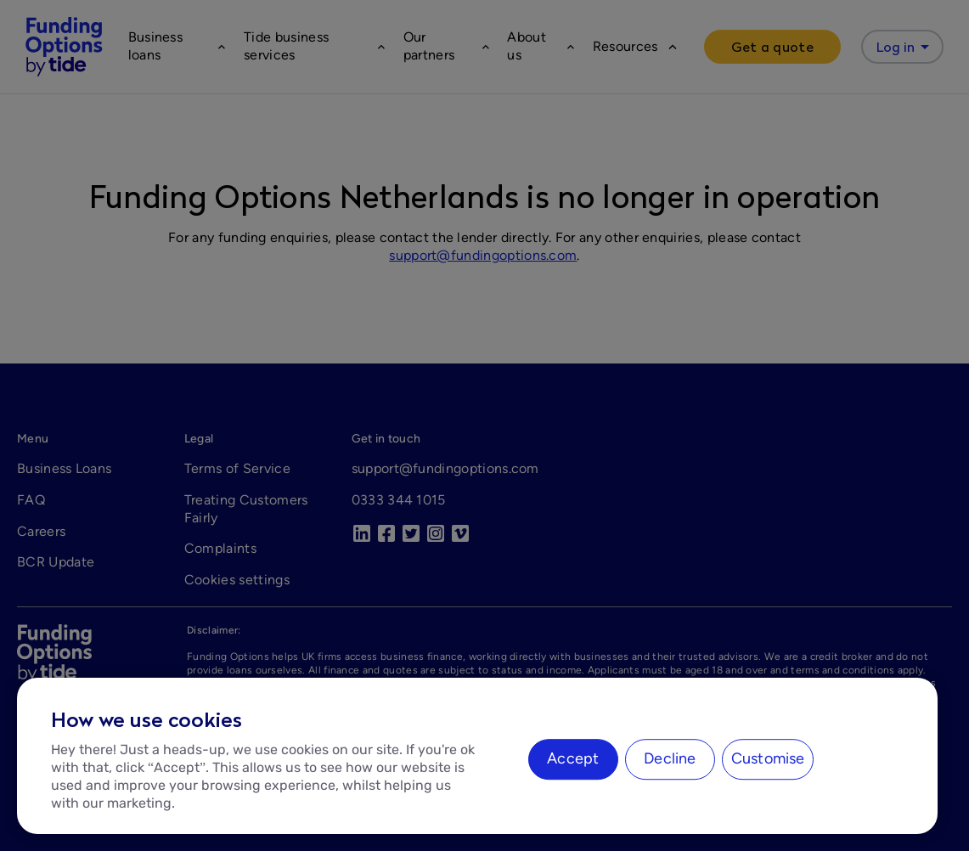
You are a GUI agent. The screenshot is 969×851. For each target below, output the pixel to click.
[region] (477, 756)
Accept (573, 758)
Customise (768, 758)
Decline (670, 758)
